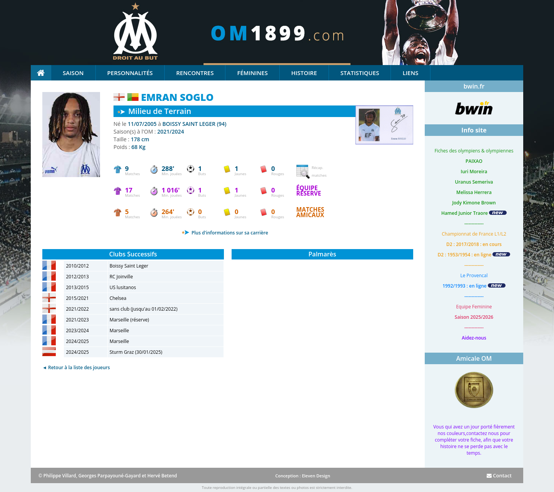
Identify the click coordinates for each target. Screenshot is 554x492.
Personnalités (130, 73)
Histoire (304, 73)
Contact (499, 475)
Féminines (252, 73)
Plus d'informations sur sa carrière (225, 232)
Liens (410, 73)
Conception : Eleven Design (302, 476)
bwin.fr (474, 86)
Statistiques (359, 73)
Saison (73, 73)
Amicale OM (474, 358)
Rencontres (195, 73)
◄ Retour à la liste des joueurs (76, 367)
